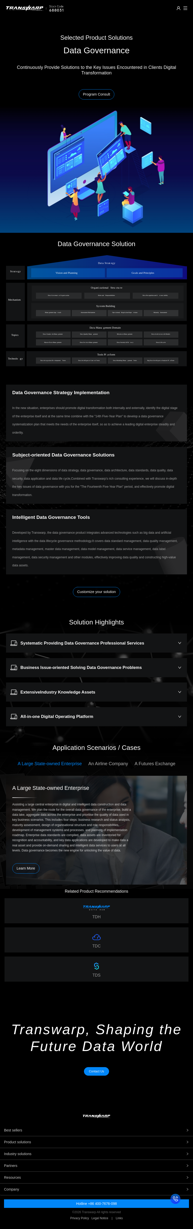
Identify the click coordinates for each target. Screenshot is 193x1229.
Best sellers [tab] (96, 1130)
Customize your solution (96, 592)
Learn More (26, 868)
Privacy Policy (79, 1218)
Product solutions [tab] (96, 1142)
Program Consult (96, 94)
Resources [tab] (96, 1177)
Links (119, 1218)
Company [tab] (96, 1189)
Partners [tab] (96, 1166)
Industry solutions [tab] (96, 1154)
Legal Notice (99, 1218)
